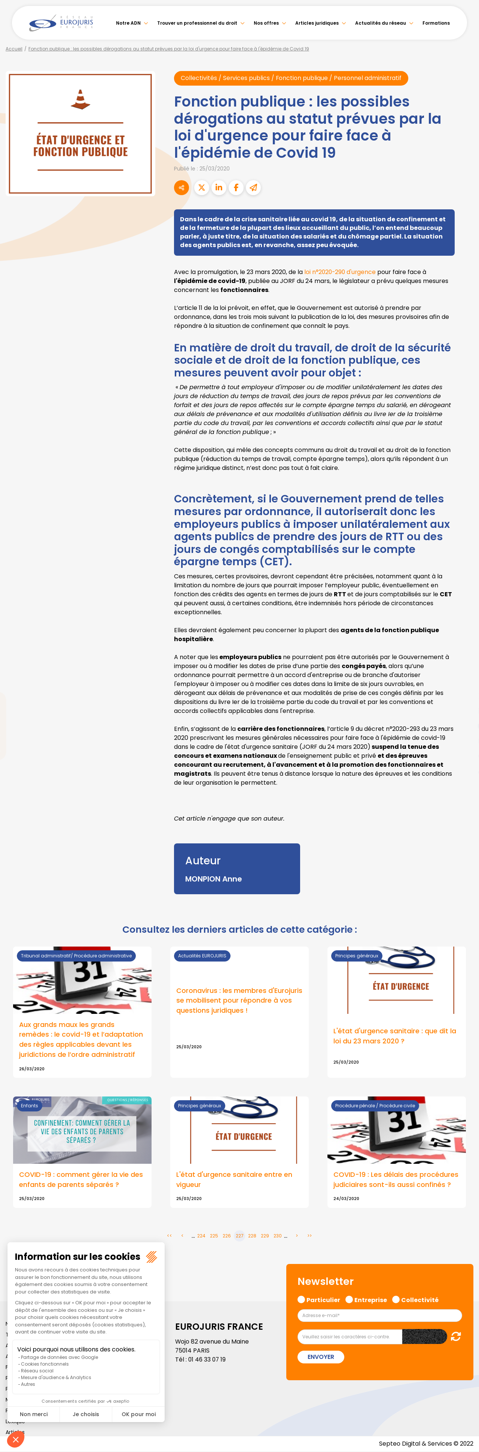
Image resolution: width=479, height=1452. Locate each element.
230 (278, 1236)
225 (214, 1236)
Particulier (323, 1299)
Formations (436, 23)
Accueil (14, 49)
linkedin (464, 711)
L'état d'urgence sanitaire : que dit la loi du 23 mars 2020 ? (394, 1036)
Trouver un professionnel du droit (197, 23)
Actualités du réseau (380, 23)
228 (252, 1236)
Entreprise (370, 1299)
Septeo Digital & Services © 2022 (425, 1444)
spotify (464, 756)
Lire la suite (239, 1013)
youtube (464, 726)
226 (227, 1236)
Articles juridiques (317, 23)
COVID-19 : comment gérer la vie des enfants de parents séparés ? (81, 1180)
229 (265, 1236)
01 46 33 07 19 (207, 1360)
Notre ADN (128, 23)
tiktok (464, 771)
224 (201, 1236)
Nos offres (266, 23)
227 (240, 1236)
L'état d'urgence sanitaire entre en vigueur (234, 1180)
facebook (464, 681)
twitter (464, 696)
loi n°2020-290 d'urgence (340, 272)
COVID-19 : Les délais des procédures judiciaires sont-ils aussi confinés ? (395, 1180)
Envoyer (321, 1357)
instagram (464, 741)
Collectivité (420, 1299)
